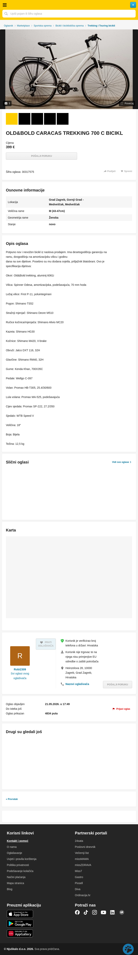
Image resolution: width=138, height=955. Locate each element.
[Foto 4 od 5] (50, 119)
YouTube (103, 912)
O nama (12, 846)
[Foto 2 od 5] (24, 119)
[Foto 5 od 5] (63, 119)
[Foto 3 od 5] (37, 119)
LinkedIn (112, 912)
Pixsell (79, 883)
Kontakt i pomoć (17, 840)
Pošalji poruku (41, 156)
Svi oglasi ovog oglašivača (20, 676)
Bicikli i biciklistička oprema (69, 25)
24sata (79, 840)
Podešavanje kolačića (20, 871)
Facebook (77, 912)
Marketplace (23, 25)
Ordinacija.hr (82, 895)
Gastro (79, 877)
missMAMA (82, 859)
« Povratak (12, 799)
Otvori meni (4, 5)
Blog (9, 889)
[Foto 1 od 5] (12, 119)
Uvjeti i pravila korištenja (21, 859)
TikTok (86, 912)
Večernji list (82, 852)
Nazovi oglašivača (77, 684)
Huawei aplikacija (20, 933)
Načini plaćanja (16, 877)
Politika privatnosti (18, 865)
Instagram (94, 912)
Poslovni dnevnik (85, 846)
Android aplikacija (20, 924)
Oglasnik (8, 25)
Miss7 (78, 871)
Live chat (128, 949)
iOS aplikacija (20, 914)
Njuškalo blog (121, 912)
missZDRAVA (83, 865)
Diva (77, 889)
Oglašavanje (14, 852)
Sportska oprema (42, 25)
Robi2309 (20, 669)
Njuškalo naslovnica (69, 4)
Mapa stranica (15, 883)
